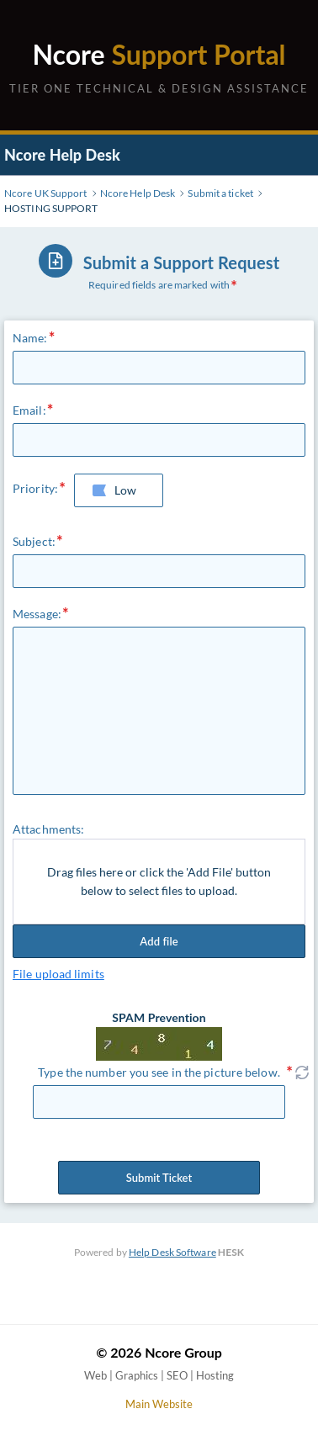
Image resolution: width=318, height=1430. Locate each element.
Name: (30, 338)
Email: (29, 410)
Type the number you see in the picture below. (159, 1072)
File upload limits (58, 974)
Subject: (34, 541)
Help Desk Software (172, 1252)
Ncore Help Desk (62, 155)
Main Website (159, 1404)
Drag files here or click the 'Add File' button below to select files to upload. (159, 881)
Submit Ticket (159, 1178)
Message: (37, 613)
